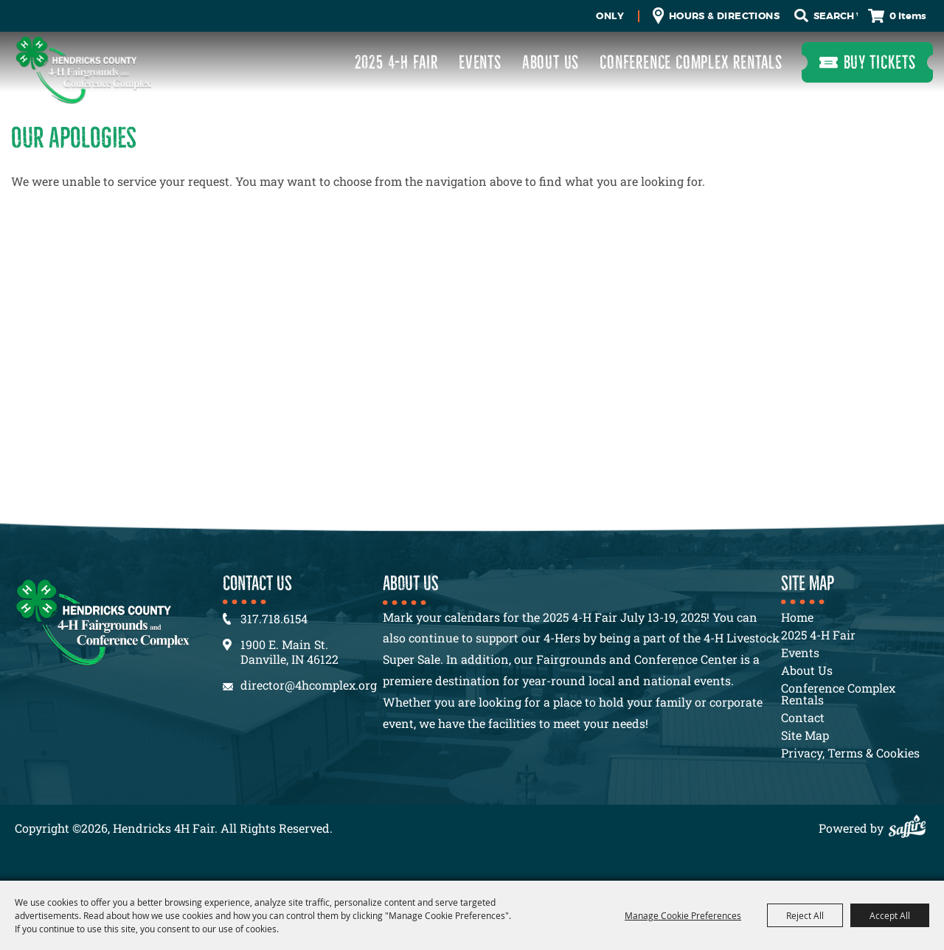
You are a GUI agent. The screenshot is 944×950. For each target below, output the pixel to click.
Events (480, 62)
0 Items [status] (907, 16)
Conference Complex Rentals (691, 62)
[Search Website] (835, 16)
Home (797, 617)
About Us (550, 62)
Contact (803, 717)
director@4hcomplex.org (308, 685)
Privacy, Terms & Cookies (850, 752)
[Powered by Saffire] (910, 828)
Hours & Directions (724, 16)
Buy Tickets (880, 62)
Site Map (805, 735)
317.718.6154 (274, 618)
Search (801, 16)
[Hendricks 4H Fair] (83, 69)
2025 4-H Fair (396, 62)
